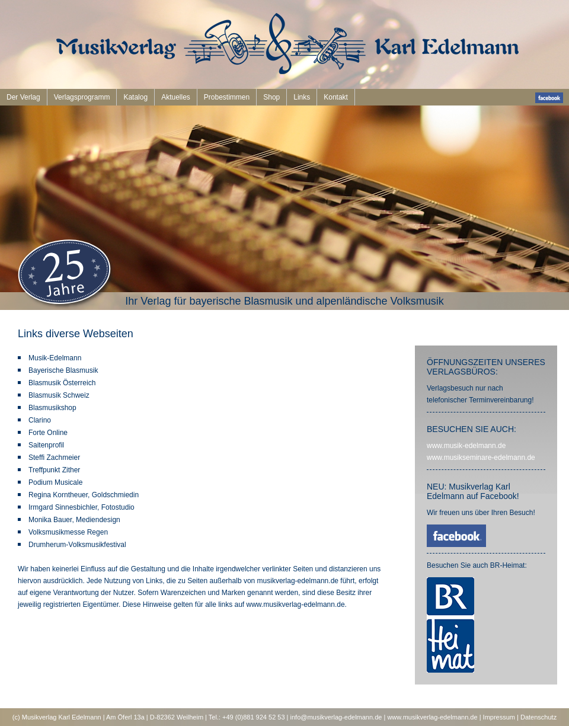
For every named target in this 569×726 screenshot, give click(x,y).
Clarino (39, 420)
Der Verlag (23, 97)
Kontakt (336, 97)
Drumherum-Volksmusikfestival (77, 544)
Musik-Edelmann (54, 358)
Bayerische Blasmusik (63, 370)
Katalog (135, 97)
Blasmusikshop (52, 408)
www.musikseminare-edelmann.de (481, 457)
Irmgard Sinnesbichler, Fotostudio (81, 507)
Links (301, 97)
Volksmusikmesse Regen (68, 532)
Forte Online (48, 432)
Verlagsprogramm (82, 97)
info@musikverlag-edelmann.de (336, 717)
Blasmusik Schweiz (58, 395)
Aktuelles (175, 97)
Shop (271, 97)
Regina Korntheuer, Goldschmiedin (83, 495)
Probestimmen (227, 97)
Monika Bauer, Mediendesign (74, 520)
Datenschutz (538, 717)
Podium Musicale (55, 482)
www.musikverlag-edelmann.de (432, 717)
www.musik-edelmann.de (466, 446)
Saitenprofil (46, 445)
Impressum (499, 717)
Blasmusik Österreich (61, 383)
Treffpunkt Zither (54, 470)
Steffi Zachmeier (54, 457)
